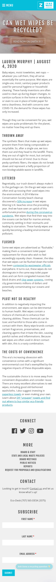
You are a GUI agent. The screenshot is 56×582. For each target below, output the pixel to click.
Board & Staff (28, 452)
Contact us (36, 488)
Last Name (27, 536)
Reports (28, 466)
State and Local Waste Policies (28, 455)
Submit (8, 572)
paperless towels (11, 394)
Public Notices (28, 462)
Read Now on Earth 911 (28, 41)
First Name (27, 519)
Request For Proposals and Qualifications (28, 469)
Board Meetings (28, 459)
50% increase (24, 201)
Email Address (27, 553)
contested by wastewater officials (32, 265)
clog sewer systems (32, 279)
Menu (7, 5)
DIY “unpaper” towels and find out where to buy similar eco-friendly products (26, 401)
